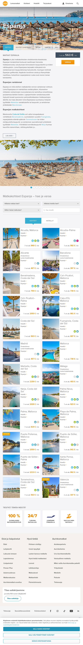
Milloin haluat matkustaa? (13, 210)
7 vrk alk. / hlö (68, 55)
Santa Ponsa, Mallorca (66, 458)
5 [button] (42, 187)
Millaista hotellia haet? (51, 203)
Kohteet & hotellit (23, 47)
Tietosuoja (6, 611)
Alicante (25, 252)
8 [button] (51, 187)
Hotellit (50, 221)
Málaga (63, 366)
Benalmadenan (17, 117)
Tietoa (37, 47)
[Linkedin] (78, 611)
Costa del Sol (27, 320)
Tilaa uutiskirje (12, 598)
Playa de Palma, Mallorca (68, 413)
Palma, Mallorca (29, 411)
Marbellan (14, 102)
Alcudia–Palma (67, 230)
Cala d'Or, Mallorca (65, 299)
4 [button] (40, 187)
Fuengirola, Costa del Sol (69, 322)
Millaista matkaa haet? (12, 203)
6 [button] (45, 187)
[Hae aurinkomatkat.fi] (77, 3)
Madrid (24, 343)
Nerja (44, 125)
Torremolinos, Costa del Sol (27, 481)
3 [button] (37, 187)
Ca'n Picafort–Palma (28, 299)
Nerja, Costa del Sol (29, 390)
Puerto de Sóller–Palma (30, 458)
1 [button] (31, 187)
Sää (56, 47)
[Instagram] (57, 611)
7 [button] (48, 187)
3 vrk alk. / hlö (71, 268)
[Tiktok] (64, 611)
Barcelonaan (17, 105)
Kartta (47, 47)
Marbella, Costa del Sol (29, 367)
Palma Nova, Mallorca (66, 390)
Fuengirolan (45, 117)
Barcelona (65, 252)
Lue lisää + (9, 136)
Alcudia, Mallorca (29, 230)
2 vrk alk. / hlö (71, 495)
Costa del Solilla (18, 114)
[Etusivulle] (5, 3)
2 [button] (34, 187)
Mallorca (64, 343)
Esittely (8, 47)
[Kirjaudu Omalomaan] (67, 3)
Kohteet (33, 221)
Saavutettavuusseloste (22, 611)
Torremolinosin (31, 119)
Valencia (64, 479)
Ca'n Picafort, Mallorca (67, 277)
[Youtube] (71, 611)
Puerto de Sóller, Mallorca (68, 435)
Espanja (23, 236)
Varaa (68, 62)
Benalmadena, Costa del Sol (28, 277)
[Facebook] (51, 611)
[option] (41, 163)
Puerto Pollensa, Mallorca (29, 435)
